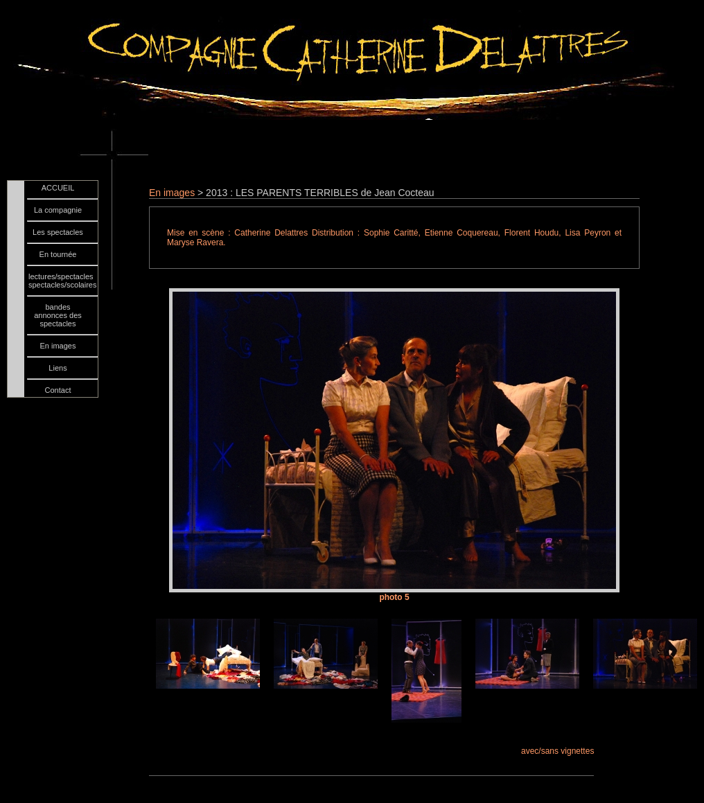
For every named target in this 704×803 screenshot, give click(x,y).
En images (172, 192)
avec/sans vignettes (557, 751)
